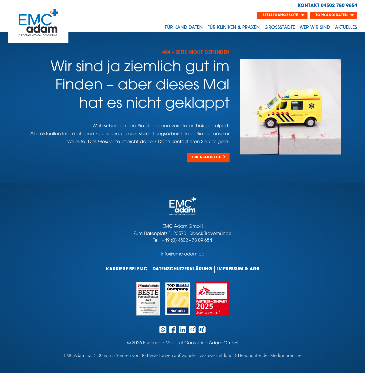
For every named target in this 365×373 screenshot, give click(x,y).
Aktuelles (346, 27)
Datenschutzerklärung (182, 269)
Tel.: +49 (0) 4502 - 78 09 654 (182, 241)
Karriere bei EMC (126, 269)
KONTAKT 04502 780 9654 (327, 5)
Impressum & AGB (238, 269)
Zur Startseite (206, 157)
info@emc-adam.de (182, 254)
